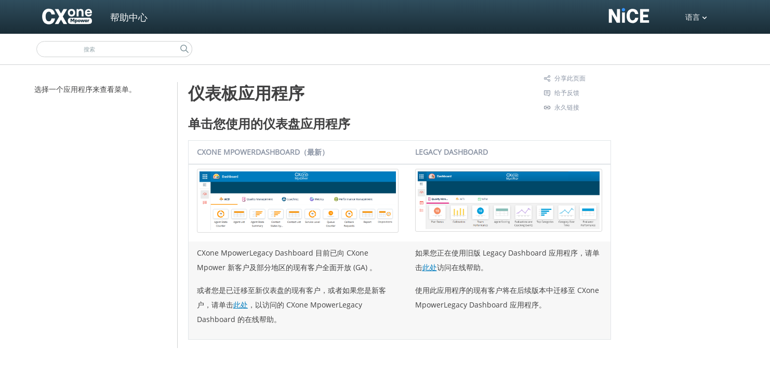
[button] (184, 49)
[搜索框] (114, 49)
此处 (240, 305)
